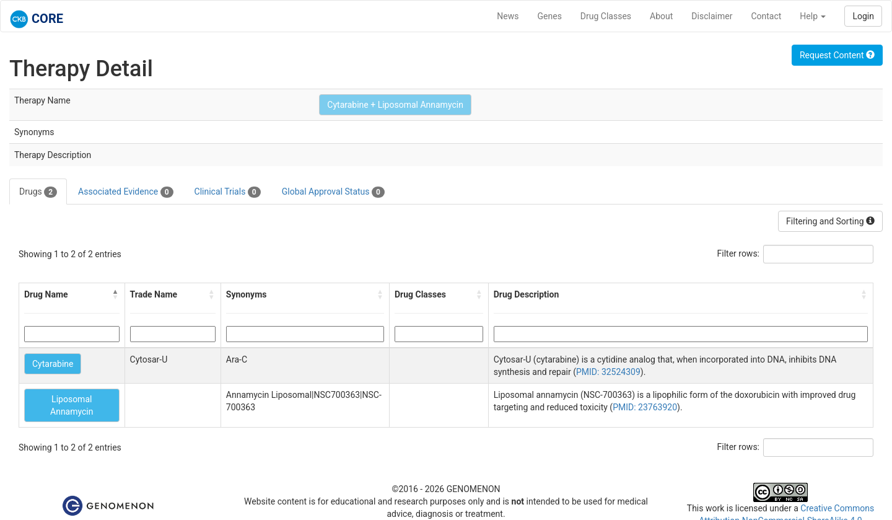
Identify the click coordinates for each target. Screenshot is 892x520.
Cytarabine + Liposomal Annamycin (395, 105)
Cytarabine (52, 364)
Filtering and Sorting (830, 221)
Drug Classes (605, 16)
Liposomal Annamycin (72, 405)
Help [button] (813, 16)
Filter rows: (738, 253)
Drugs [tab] (38, 192)
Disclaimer (711, 16)
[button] (116, 294)
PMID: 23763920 (645, 407)
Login (863, 16)
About (661, 16)
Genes (550, 16)
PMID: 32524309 (608, 372)
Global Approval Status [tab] (333, 192)
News (507, 16)
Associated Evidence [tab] (125, 192)
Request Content (837, 55)
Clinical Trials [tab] (228, 192)
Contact (766, 16)
